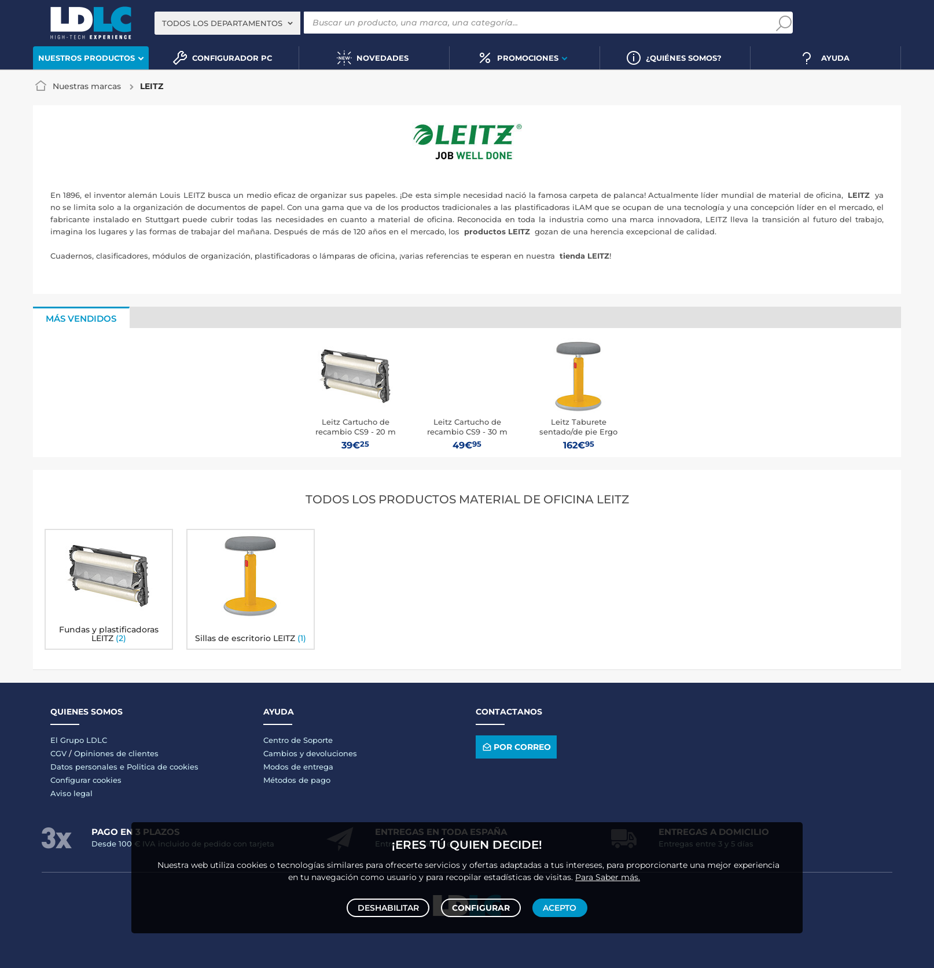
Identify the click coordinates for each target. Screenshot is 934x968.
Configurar (481, 905)
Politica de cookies (162, 766)
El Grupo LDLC (78, 740)
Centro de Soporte (298, 740)
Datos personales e (88, 766)
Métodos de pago (296, 780)
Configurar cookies (86, 780)
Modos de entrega (298, 766)
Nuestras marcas (87, 86)
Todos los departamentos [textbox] (222, 23)
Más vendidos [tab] (81, 318)
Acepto (558, 905)
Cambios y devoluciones (310, 753)
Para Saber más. (607, 872)
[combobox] (227, 23)
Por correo (516, 747)
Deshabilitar (390, 905)
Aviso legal (71, 793)
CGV (58, 753)
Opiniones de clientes (116, 753)
